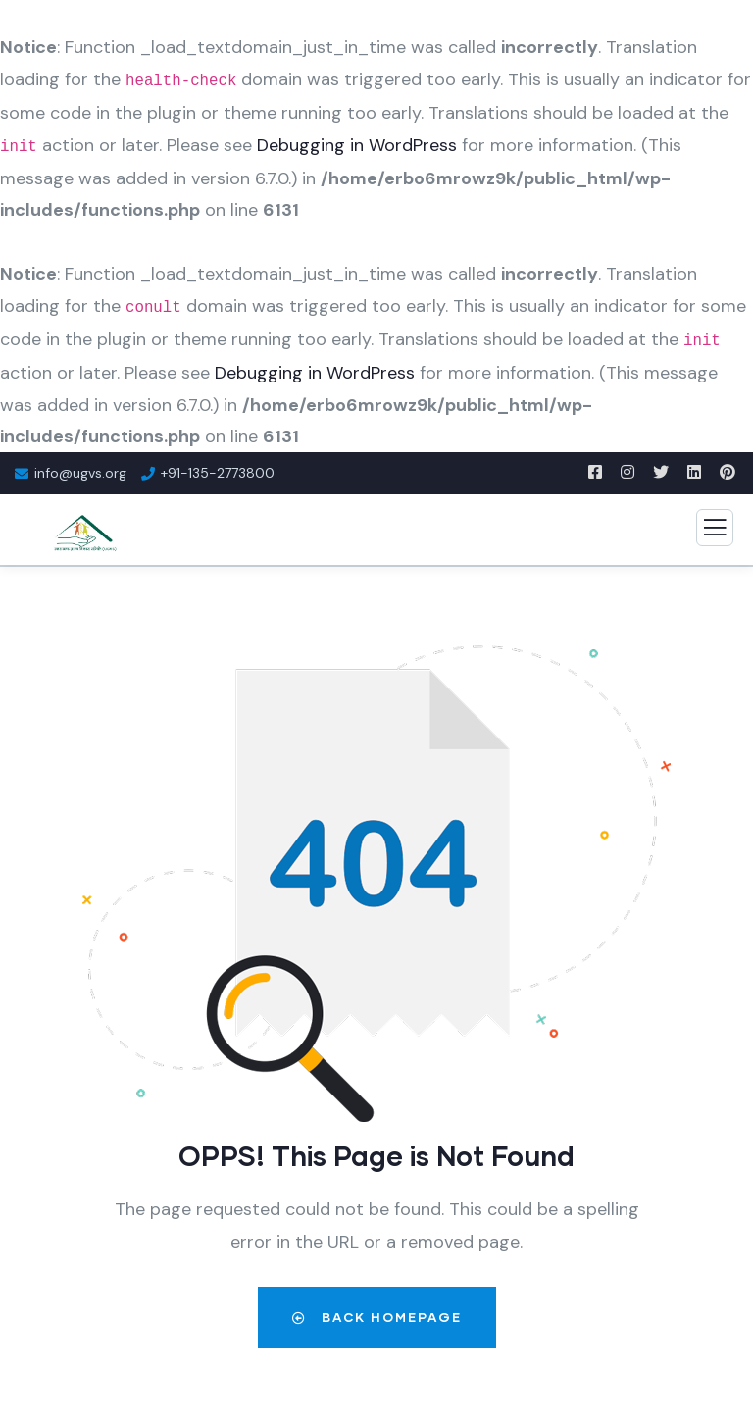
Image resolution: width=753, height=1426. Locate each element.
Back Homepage (377, 1317)
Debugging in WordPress (357, 145)
